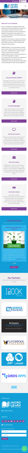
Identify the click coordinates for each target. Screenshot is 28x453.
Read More (19, 259)
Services (10, 449)
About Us (6, 449)
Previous (1, 14)
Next (27, 14)
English (23, 1)
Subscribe (4, 438)
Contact (20, 449)
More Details (14, 93)
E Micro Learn (16, 446)
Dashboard (15, 1)
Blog (17, 449)
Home (2, 449)
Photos (14, 449)
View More (14, 267)
